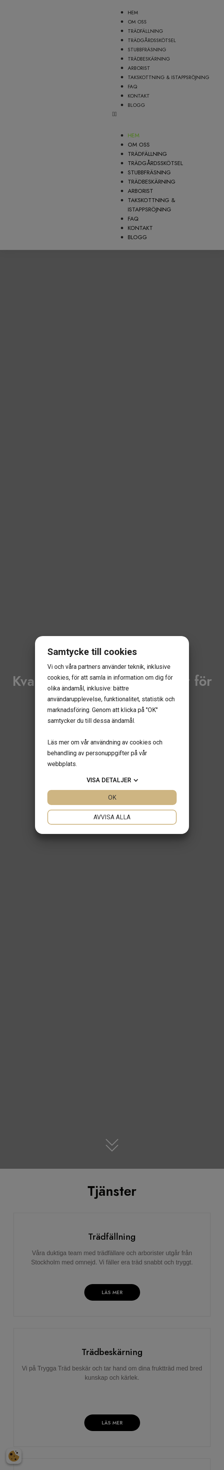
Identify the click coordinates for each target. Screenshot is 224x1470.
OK (112, 797)
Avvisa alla (112, 817)
